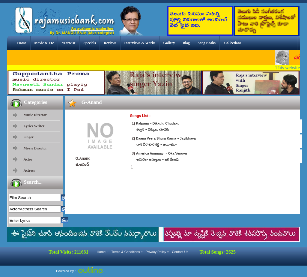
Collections (232, 43)
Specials (89, 43)
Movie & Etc (44, 43)
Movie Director (35, 148)
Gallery (169, 43)
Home (21, 43)
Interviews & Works (139, 43)
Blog (186, 43)
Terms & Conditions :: (127, 252)
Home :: (103, 252)
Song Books (207, 43)
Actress (29, 170)
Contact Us (180, 252)
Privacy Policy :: (157, 252)
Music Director (35, 115)
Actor (28, 159)
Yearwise (69, 43)
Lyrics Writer (34, 126)
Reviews (110, 43)
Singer (29, 137)
